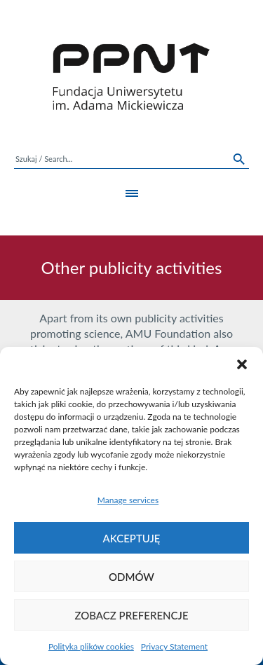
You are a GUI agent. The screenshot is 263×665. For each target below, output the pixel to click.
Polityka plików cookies (91, 646)
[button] (242, 364)
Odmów (131, 576)
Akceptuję (132, 538)
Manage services (128, 500)
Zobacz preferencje (131, 615)
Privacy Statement (174, 646)
